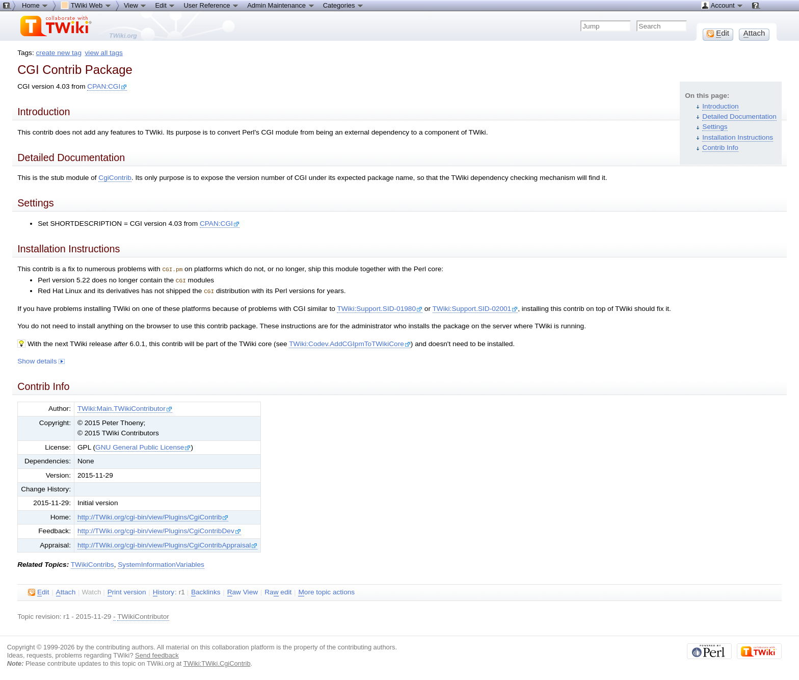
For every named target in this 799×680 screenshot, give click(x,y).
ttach (66, 591)
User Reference (211, 5)
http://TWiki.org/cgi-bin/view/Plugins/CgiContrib (153, 515)
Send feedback (157, 654)
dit (38, 591)
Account (722, 5)
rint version (127, 591)
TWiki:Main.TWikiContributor (124, 407)
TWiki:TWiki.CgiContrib (217, 662)
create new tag (59, 53)
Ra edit (277, 591)
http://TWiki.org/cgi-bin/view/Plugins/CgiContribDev (159, 529)
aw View (242, 591)
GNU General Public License (143, 446)
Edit (165, 5)
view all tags (104, 53)
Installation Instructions (737, 137)
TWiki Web (86, 5)
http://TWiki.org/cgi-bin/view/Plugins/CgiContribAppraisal (167, 543)
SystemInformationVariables (161, 563)
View (135, 5)
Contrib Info (720, 147)
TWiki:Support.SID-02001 (475, 307)
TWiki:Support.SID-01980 (379, 307)
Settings (714, 126)
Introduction (720, 106)
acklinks (206, 591)
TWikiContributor (143, 615)
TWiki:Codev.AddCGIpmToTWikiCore (350, 342)
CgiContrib (114, 177)
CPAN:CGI (107, 86)
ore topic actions (326, 591)
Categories (343, 5)
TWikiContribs (92, 563)
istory (163, 591)
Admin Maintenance (281, 5)
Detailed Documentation (739, 116)
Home (35, 5)
